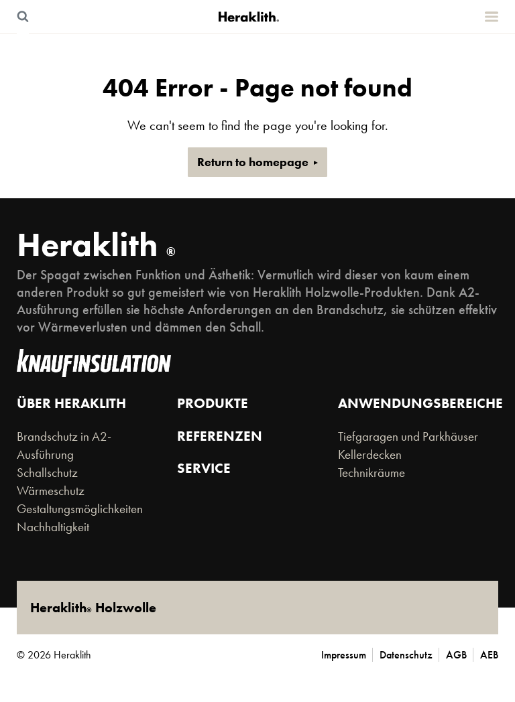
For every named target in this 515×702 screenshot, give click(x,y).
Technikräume (371, 473)
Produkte (212, 403)
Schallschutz (47, 473)
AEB (489, 655)
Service (204, 468)
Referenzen (219, 436)
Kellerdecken (370, 455)
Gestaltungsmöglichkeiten (80, 509)
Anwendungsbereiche (420, 403)
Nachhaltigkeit (53, 527)
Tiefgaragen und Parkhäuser (408, 437)
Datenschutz (406, 655)
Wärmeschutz (50, 491)
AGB (456, 655)
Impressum (343, 655)
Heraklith (96, 244)
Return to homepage (252, 162)
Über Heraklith (71, 403)
